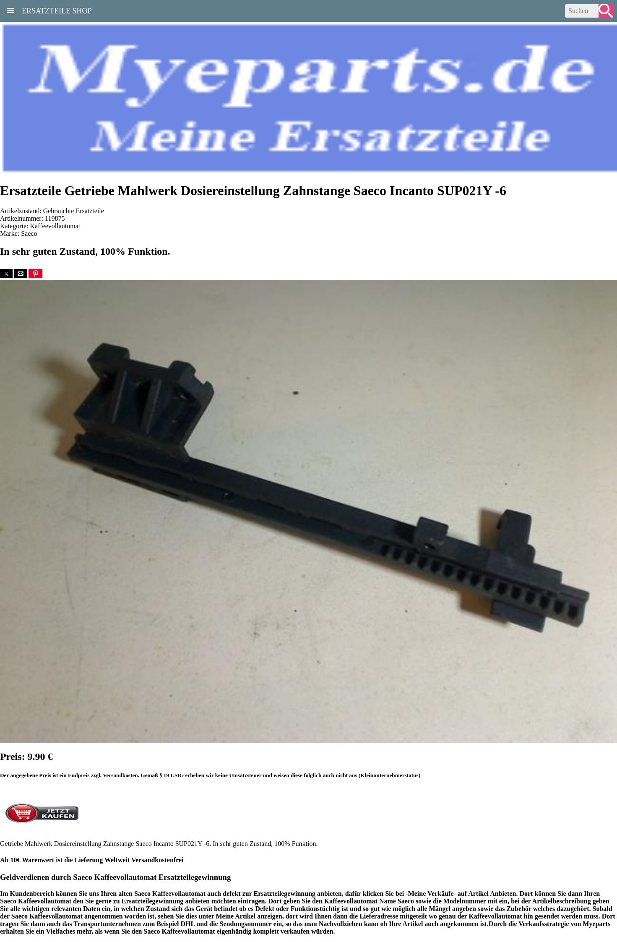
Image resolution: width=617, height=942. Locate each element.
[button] (6, 273)
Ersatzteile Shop (57, 10)
